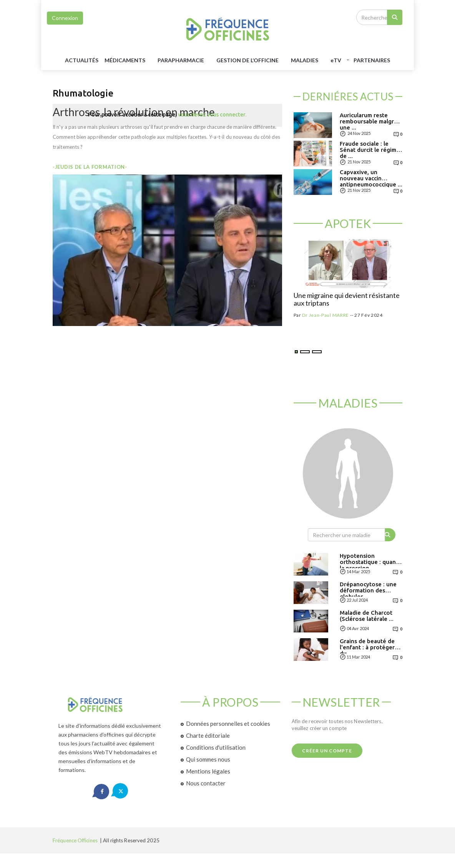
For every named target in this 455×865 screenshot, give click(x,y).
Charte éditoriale (208, 735)
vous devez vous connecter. (212, 114)
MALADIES (304, 60)
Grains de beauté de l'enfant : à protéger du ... (367, 647)
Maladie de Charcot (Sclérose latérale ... (367, 616)
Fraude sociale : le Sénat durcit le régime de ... (370, 150)
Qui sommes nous (208, 759)
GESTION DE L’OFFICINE (247, 60)
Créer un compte (327, 751)
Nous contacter (206, 783)
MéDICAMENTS (125, 60)
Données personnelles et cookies (228, 723)
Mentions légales (208, 771)
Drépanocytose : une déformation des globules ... (368, 590)
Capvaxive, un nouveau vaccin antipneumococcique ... (371, 178)
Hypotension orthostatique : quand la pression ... (369, 562)
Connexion (65, 18)
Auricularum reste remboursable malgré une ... (368, 121)
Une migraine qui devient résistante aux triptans (347, 299)
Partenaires (372, 60)
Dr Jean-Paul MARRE (325, 315)
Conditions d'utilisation (216, 747)
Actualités (81, 60)
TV (335, 60)
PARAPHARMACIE (181, 60)
